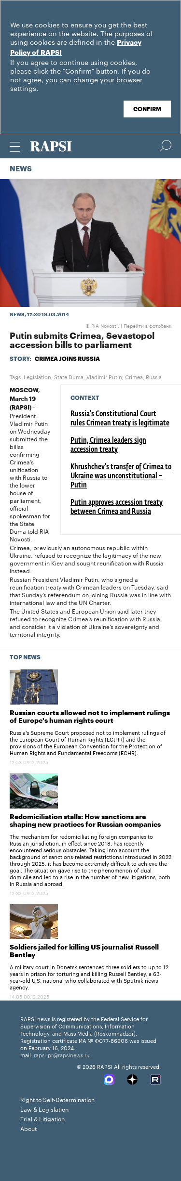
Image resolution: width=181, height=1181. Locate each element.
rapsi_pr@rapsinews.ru (62, 1054)
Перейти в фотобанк (147, 325)
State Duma (69, 376)
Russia (154, 376)
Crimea (134, 376)
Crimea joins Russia (67, 359)
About (28, 1127)
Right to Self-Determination (57, 1099)
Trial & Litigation (42, 1118)
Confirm (147, 109)
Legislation (37, 376)
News (21, 169)
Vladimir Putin (104, 376)
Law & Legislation (44, 1108)
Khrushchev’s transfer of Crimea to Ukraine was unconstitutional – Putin (120, 476)
